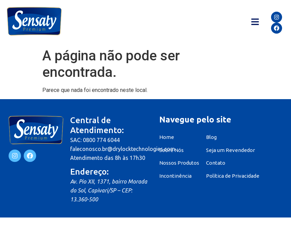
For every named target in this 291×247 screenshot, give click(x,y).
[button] (255, 22)
